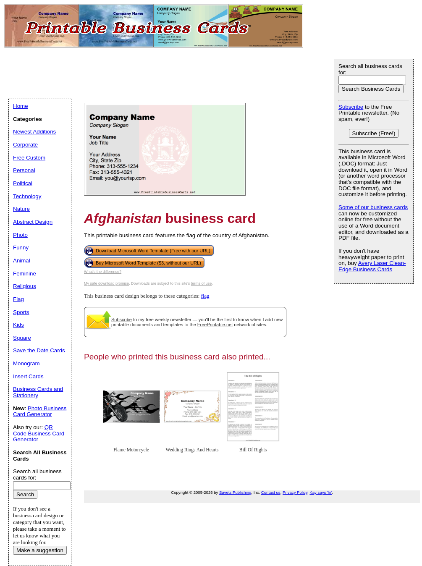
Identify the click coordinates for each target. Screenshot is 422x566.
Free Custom (29, 158)
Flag (18, 299)
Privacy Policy (295, 492)
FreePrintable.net (215, 324)
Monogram (26, 363)
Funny (21, 247)
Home (20, 106)
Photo (20, 235)
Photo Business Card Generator (39, 411)
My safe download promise (106, 283)
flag (205, 296)
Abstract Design (32, 222)
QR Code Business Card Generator (38, 433)
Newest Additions (34, 131)
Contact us (270, 492)
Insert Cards (28, 376)
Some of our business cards (373, 207)
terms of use (201, 283)
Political (22, 183)
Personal (24, 170)
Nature (21, 209)
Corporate (25, 145)
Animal (21, 260)
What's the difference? (102, 272)
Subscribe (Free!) (374, 133)
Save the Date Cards (39, 350)
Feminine (24, 273)
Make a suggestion (39, 550)
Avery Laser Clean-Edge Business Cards (372, 266)
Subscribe (121, 319)
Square (22, 338)
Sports (21, 312)
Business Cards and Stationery (38, 392)
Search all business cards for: (370, 69)
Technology (27, 196)
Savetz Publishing (235, 492)
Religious (24, 286)
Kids (18, 325)
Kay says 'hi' (320, 492)
